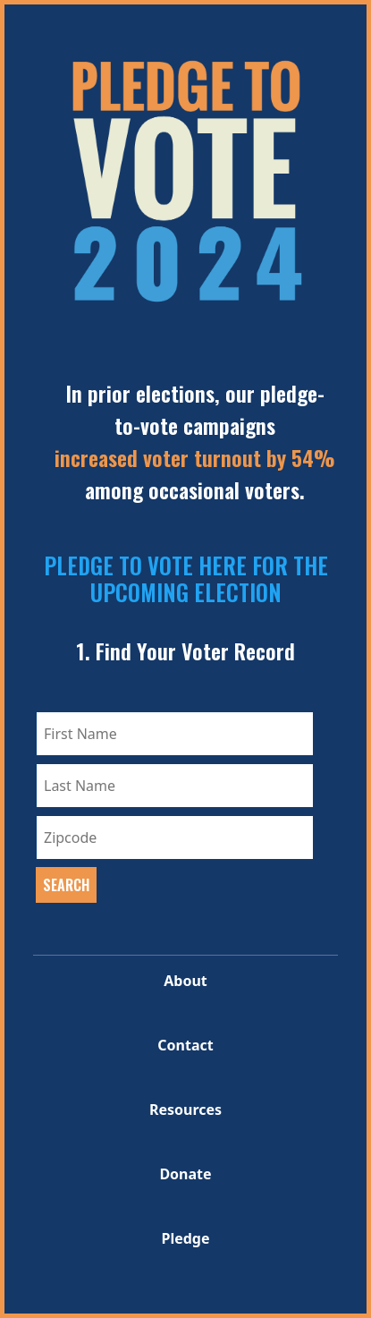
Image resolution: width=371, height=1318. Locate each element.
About (185, 981)
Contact (185, 1045)
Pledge (185, 1238)
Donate (185, 1174)
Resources (185, 1109)
